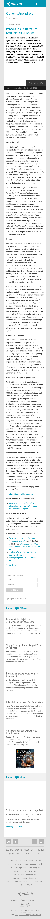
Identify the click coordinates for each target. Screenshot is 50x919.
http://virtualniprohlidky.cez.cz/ (21, 494)
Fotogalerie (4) (36, 83)
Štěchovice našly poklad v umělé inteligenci (22, 675)
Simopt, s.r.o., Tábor (22, 915)
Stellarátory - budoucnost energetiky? (24, 810)
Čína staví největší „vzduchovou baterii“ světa (21, 732)
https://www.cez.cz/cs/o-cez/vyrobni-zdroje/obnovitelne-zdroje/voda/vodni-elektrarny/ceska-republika (24, 506)
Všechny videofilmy (14, 827)
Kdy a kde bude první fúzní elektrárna (24, 702)
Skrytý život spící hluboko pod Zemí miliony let (23, 646)
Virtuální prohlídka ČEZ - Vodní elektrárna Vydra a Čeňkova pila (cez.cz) (24, 546)
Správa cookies (35, 915)
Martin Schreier (12, 565)
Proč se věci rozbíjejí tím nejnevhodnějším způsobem (20, 620)
